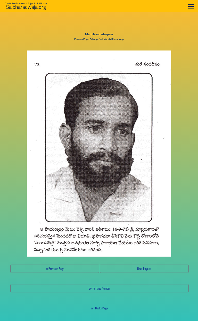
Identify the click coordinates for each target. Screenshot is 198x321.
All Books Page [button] (99, 308)
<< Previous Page (55, 268)
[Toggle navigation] (191, 6)
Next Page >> (144, 268)
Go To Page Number (99, 288)
